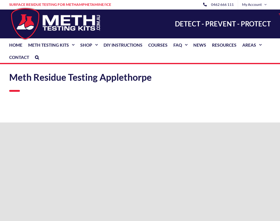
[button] (37, 57)
